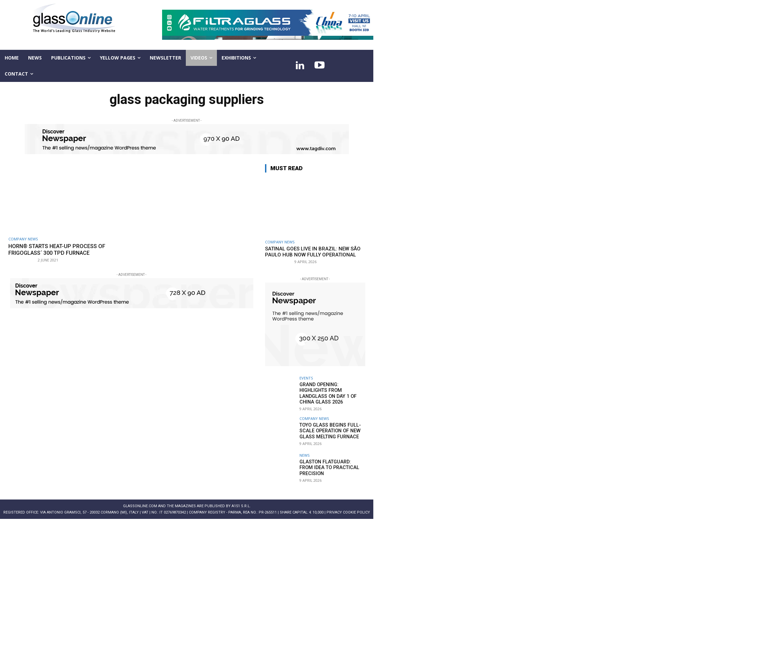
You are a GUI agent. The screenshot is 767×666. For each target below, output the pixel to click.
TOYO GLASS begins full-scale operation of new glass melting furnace (328, 430)
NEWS (304, 454)
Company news (23, 239)
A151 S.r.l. (241, 505)
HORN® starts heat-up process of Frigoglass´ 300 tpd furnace (60, 249)
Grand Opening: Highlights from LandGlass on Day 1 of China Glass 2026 (326, 393)
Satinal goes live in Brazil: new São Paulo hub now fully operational (313, 252)
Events (306, 378)
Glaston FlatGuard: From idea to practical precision (331, 466)
